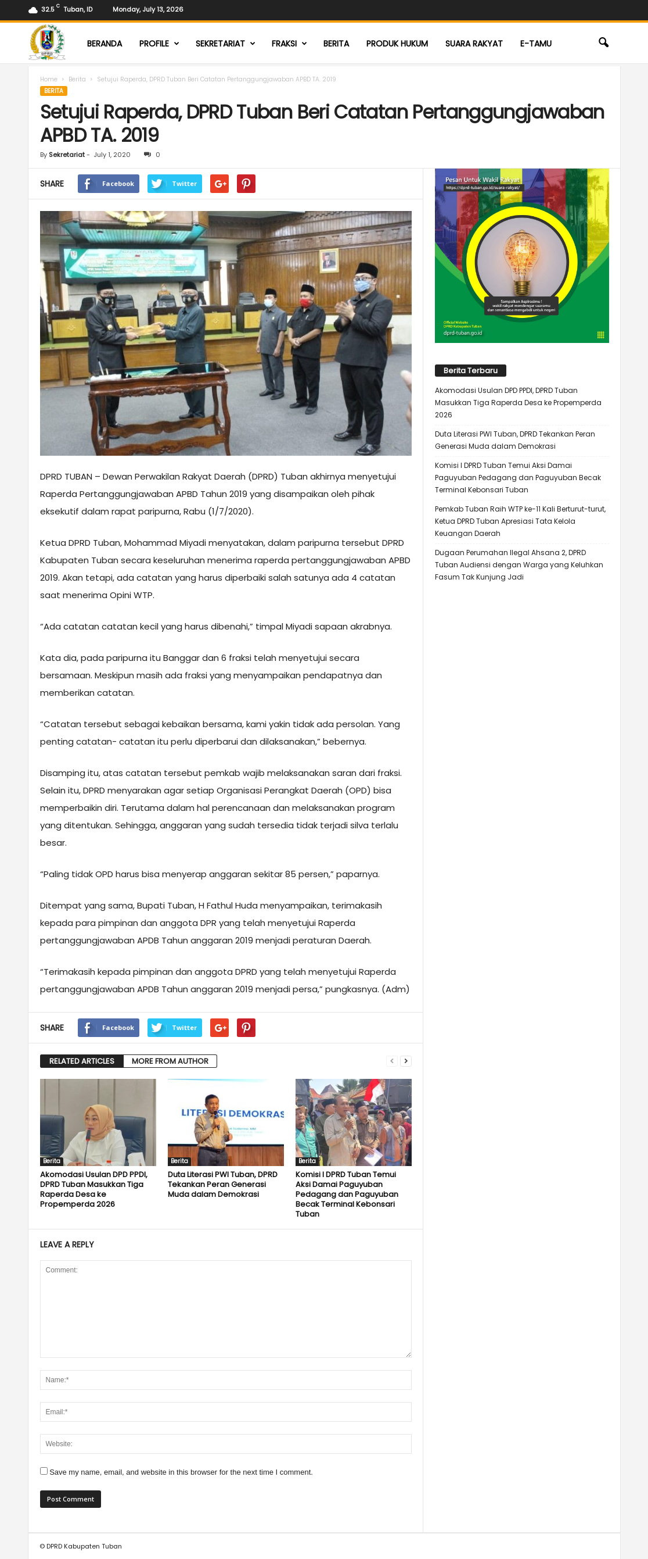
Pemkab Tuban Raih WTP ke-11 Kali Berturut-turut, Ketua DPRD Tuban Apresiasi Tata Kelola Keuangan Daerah (520, 521)
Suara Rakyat (474, 43)
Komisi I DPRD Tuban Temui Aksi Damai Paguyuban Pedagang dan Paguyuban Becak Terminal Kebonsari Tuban (347, 1194)
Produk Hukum (397, 43)
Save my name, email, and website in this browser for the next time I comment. (181, 1472)
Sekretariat (225, 43)
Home (48, 79)
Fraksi (289, 43)
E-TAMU (536, 43)
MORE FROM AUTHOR (170, 1061)
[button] (603, 43)
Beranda (104, 43)
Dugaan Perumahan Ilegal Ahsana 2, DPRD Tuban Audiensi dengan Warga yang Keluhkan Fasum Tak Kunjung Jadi (519, 565)
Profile (159, 43)
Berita (336, 43)
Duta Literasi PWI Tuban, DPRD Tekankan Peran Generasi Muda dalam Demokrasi (223, 1184)
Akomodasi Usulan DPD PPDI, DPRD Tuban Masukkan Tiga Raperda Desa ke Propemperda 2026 (93, 1189)
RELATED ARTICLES (81, 1061)
